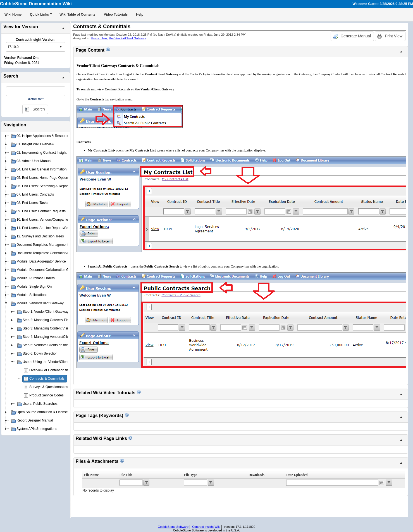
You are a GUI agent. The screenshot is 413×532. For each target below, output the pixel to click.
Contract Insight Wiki (206, 526)
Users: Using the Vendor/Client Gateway (118, 38)
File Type (190, 475)
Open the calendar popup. (382, 483)
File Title (126, 475)
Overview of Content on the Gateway (56, 370)
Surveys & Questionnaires (48, 387)
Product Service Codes (46, 395)
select (60, 46)
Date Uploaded (296, 475)
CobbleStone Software (173, 526)
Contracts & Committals (47, 379)
